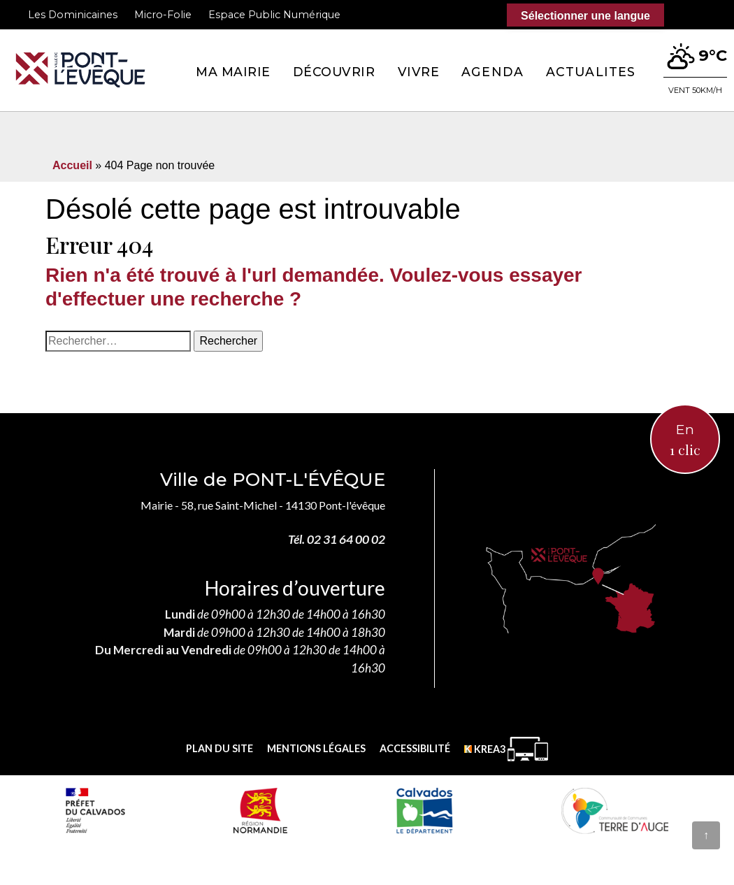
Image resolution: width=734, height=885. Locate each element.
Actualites (590, 71)
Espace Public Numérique (274, 14)
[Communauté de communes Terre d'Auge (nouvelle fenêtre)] (615, 810)
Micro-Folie (163, 14)
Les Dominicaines (72, 14)
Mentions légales (316, 748)
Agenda (492, 71)
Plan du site (219, 748)
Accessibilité (415, 748)
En (685, 440)
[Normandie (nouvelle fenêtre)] (260, 810)
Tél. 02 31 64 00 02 (336, 539)
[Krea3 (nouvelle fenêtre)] (506, 749)
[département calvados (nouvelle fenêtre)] (424, 810)
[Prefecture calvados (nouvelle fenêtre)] (95, 810)
